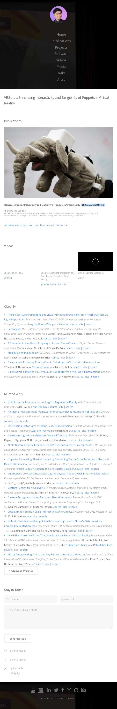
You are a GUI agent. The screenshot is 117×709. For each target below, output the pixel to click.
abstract (50, 225)
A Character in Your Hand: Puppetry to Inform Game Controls (43, 343)
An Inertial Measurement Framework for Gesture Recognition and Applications (54, 411)
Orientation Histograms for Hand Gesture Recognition (40, 426)
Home (61, 34)
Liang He (22, 210)
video (30, 225)
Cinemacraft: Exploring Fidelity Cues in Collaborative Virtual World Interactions (54, 362)
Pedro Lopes (24, 468)
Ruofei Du (18, 668)
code (36, 225)
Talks (61, 73)
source (73, 324)
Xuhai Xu (64, 324)
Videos (61, 60)
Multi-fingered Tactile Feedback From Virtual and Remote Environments (50, 445)
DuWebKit (71, 698)
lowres (11, 225)
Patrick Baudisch (64, 468)
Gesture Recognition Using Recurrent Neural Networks (40, 497)
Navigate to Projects (21, 570)
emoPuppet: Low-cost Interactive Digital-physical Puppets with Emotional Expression (58, 473)
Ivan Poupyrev (40, 406)
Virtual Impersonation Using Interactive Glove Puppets (40, 511)
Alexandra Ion (41, 468)
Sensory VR (14, 329)
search (89, 324)
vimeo (53, 284)
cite (65, 225)
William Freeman (42, 430)
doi (16, 225)
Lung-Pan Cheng (77, 545)
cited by (59, 225)
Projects (61, 47)
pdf (5, 225)
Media (61, 66)
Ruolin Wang (45, 324)
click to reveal (18, 650)
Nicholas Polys (40, 367)
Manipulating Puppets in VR (24, 352)
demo (42, 225)
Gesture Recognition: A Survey (25, 487)
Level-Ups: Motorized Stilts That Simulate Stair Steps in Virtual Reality (49, 535)
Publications (61, 41)
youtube (8, 277)
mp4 (59, 284)
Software (61, 53)
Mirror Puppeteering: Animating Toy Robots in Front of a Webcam (46, 554)
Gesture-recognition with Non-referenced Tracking (38, 435)
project (23, 225)
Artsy (61, 79)
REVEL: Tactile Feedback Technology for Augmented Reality (42, 402)
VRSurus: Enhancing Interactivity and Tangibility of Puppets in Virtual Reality (42, 204)
